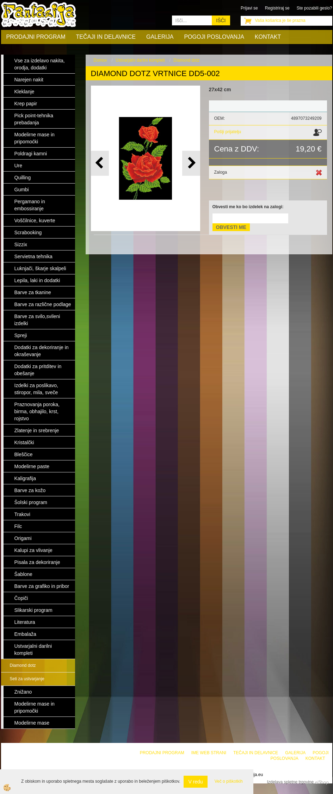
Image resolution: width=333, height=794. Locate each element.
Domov (100, 60)
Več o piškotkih (229, 781)
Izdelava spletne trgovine (290, 782)
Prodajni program (36, 37)
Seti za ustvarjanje (27, 678)
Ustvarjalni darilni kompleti (140, 60)
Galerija (159, 37)
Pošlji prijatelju (227, 131)
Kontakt (268, 37)
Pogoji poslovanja (214, 37)
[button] (191, 163)
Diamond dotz (23, 665)
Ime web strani (208, 752)
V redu (195, 781)
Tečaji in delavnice (106, 37)
